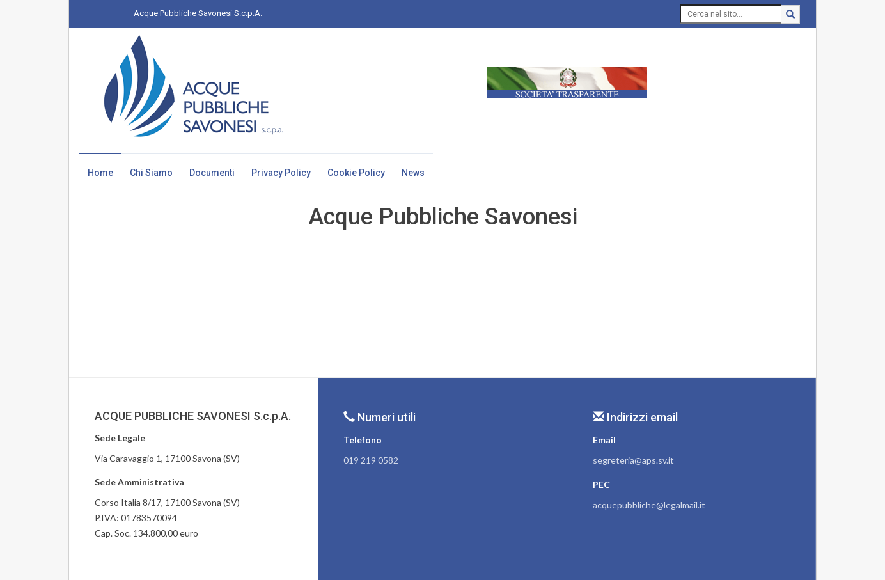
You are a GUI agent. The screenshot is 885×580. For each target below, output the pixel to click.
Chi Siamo (151, 173)
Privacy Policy (281, 173)
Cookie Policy (356, 173)
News (413, 173)
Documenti (212, 173)
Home (100, 173)
